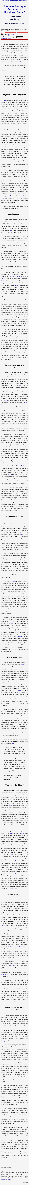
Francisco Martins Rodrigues (15, 0)
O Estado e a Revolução (16, 947)
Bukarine (19, 636)
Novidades (24, 0)
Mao (2, 198)
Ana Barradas (11, 34)
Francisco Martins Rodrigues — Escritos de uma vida (14, 32)
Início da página (14, 1161)
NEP (12, 623)
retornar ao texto (6, 1179)
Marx (5, 100)
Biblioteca (7, 0)
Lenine (25, 196)
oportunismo (13, 889)
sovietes (12, 966)
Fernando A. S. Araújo (10, 35)
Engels (17, 336)
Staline (12, 276)
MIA (3, 0)
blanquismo (4, 1041)
